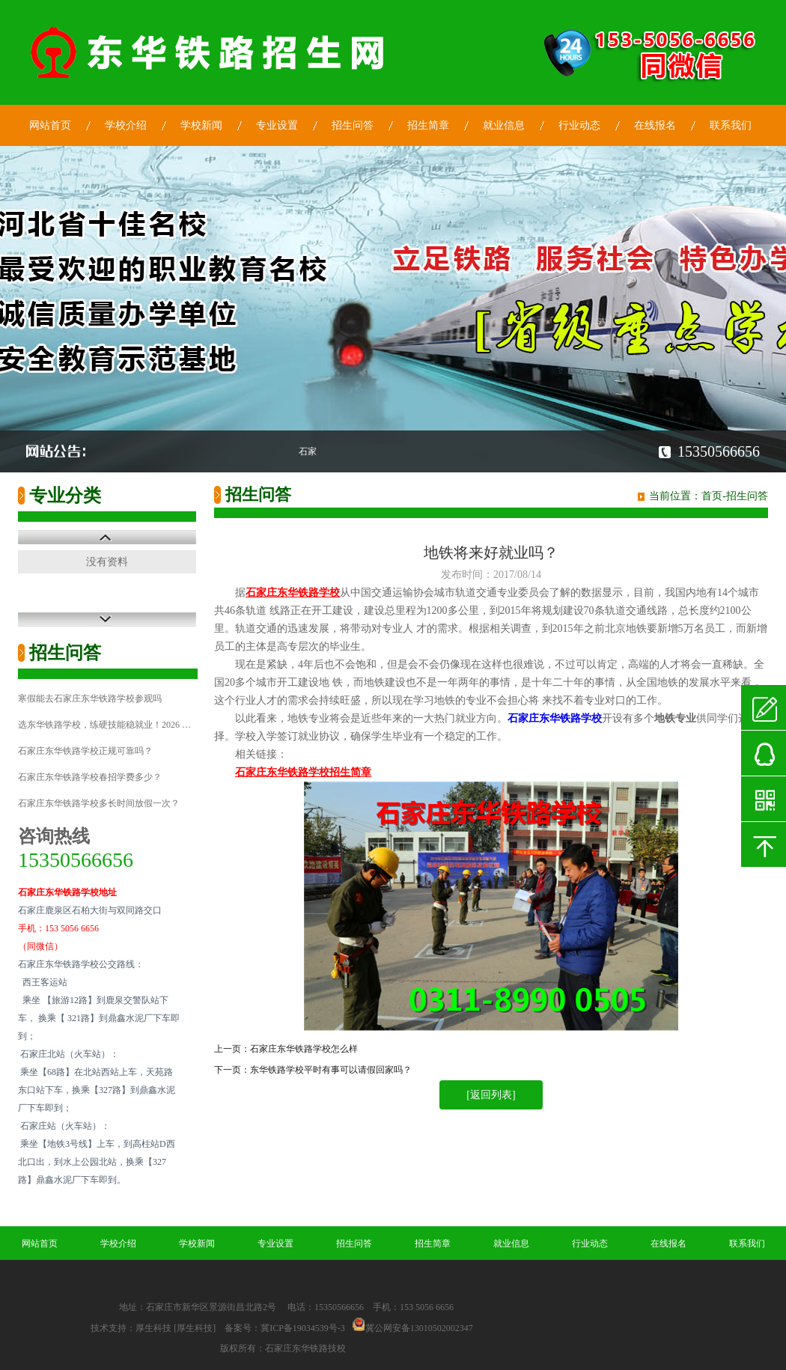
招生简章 (428, 125)
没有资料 (107, 561)
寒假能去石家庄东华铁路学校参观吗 (90, 698)
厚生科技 (153, 1328)
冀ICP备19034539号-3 (303, 1328)
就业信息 (504, 125)
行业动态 (579, 125)
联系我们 (731, 125)
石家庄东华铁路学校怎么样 (304, 1049)
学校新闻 (201, 125)
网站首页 (50, 125)
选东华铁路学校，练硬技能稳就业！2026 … (104, 724)
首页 (711, 496)
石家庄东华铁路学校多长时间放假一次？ (99, 803)
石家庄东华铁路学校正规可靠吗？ (85, 751)
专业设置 (277, 125)
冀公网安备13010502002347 (419, 1328)
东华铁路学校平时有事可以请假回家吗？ (331, 1070)
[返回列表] (490, 1094)
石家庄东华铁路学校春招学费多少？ (90, 777)
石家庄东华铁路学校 (555, 718)
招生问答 (353, 125)
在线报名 (655, 125)
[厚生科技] (195, 1328)
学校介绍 (126, 125)
